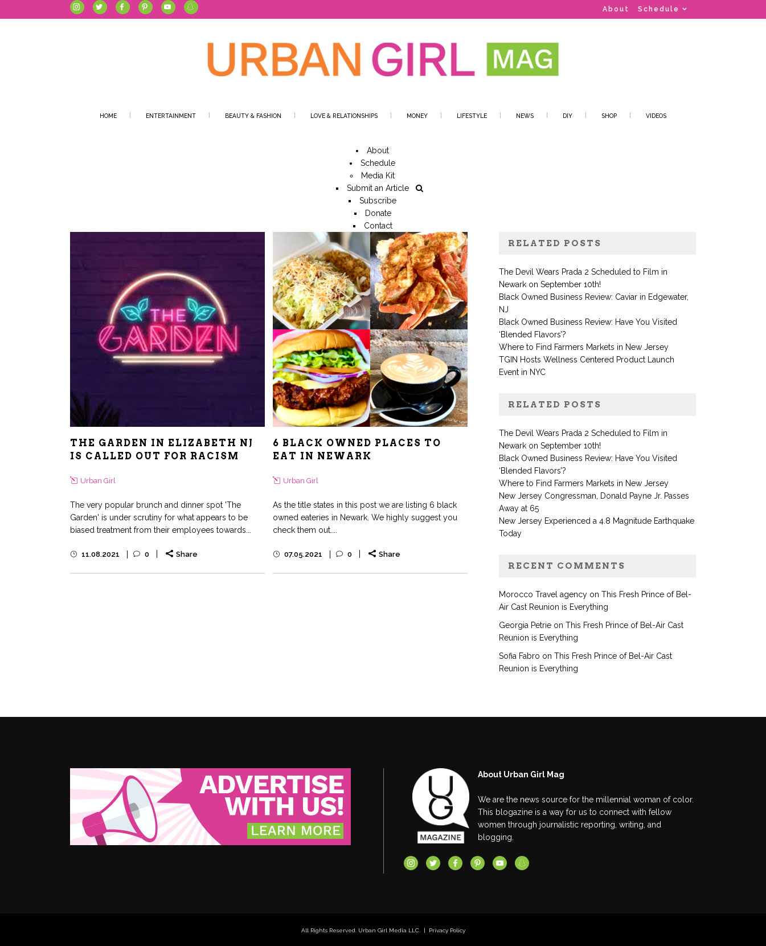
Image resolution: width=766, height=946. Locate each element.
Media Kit (378, 175)
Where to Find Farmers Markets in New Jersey (584, 347)
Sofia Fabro (519, 655)
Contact (378, 225)
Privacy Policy (447, 930)
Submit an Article (378, 188)
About (616, 9)
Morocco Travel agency (543, 594)
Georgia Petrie (525, 625)
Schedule (658, 9)
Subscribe (377, 200)
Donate (378, 213)
